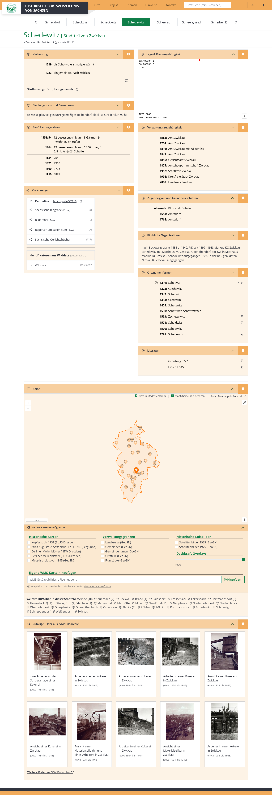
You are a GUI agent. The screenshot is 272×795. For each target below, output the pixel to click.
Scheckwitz (108, 22)
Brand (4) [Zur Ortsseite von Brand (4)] (141, 599)
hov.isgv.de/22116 (64, 201)
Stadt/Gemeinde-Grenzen (190, 396)
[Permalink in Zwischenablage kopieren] (80, 201)
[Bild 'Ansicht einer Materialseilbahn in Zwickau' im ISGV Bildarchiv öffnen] (180, 734)
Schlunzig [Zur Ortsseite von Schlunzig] (222, 607)
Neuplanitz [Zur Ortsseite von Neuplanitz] (180, 603)
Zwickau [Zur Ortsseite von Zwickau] (83, 611)
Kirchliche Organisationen (161, 235)
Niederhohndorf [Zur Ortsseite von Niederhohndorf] (203, 603)
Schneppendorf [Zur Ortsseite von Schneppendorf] (40, 611)
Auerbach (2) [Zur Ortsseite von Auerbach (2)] (105, 599)
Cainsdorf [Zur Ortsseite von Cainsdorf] (159, 599)
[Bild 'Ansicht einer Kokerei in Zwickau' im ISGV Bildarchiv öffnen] (225, 664)
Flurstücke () (117, 560)
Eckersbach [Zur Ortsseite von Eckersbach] (198, 599)
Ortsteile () (116, 556)
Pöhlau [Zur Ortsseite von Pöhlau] (145, 607)
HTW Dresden (71, 551)
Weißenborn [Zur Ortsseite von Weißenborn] (64, 611)
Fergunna (89, 547)
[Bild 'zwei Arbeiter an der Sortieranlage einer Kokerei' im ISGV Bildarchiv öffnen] (47, 664)
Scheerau (164, 22)
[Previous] (36, 22)
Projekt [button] (114, 5)
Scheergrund (191, 22)
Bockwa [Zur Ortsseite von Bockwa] (125, 599)
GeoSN (68, 560)
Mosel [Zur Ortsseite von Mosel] (139, 603)
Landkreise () (118, 542)
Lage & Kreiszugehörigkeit (161, 54)
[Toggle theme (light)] (264, 5)
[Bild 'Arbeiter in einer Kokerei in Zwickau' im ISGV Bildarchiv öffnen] (92, 664)
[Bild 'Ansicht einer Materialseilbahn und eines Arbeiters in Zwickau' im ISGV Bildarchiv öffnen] (92, 734)
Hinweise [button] (151, 5)
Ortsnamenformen (157, 272)
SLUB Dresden (65, 542)
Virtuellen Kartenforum (97, 586)
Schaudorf (52, 22)
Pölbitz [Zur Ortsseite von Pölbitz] (160, 607)
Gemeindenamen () (122, 551)
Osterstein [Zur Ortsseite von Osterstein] (110, 607)
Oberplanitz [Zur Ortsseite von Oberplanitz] (62, 607)
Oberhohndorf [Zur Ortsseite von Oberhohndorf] (39, 607)
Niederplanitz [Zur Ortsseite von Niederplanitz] (228, 603)
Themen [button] (132, 5)
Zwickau (85, 73)
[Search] (207, 5)
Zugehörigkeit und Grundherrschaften (170, 198)
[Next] (236, 22)
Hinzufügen (233, 579)
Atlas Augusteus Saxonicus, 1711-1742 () (64, 547)
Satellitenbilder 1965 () (198, 542)
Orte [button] (97, 5)
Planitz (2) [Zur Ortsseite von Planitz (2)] (128, 607)
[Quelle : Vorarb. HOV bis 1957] (242, 317)
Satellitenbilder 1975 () (198, 547)
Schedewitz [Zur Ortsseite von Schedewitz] (203, 607)
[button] (241, 283)
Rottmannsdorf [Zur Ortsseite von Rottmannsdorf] (180, 607)
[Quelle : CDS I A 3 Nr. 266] (242, 283)
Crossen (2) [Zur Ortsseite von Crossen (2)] (178, 599)
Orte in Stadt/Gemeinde (153, 396)
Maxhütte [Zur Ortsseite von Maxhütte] (123, 603)
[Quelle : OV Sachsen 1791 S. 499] (242, 334)
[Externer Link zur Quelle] (238, 283)
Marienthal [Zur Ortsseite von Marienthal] (104, 603)
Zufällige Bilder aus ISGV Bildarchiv (53, 624)
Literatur (150, 350)
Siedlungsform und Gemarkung (50, 105)
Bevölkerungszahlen (43, 127)
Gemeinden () (118, 547)
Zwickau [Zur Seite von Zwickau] (97, 35)
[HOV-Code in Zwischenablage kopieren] (55, 42)
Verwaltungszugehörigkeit (162, 127)
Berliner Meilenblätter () (56, 551)
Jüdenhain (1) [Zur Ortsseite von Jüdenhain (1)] (83, 603)
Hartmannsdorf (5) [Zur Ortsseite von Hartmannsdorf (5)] (224, 599)
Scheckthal (80, 22)
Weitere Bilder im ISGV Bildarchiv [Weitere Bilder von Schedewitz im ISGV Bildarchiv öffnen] (50, 772)
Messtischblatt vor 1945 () (53, 560)
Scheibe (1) (219, 22)
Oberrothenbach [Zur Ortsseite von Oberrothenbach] (87, 607)
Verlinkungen (37, 190)
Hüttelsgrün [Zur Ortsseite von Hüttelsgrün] (61, 603)
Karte (33, 389)
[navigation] (136, 22)
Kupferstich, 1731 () (53, 542)
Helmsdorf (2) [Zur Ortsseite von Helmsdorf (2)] (39, 603)
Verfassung (37, 54)
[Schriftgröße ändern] (254, 5)
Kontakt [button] (170, 5)
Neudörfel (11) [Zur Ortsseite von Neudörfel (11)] (158, 603)
